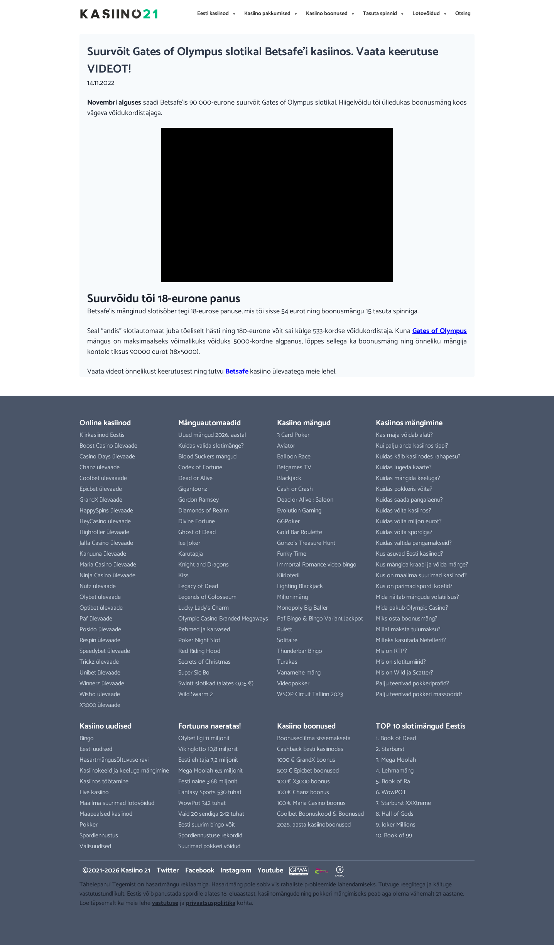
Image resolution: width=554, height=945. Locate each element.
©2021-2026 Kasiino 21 (116, 870)
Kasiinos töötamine (103, 781)
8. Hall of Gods (395, 814)
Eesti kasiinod (216, 14)
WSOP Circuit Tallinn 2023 (310, 694)
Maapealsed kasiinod (105, 814)
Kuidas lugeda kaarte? (404, 467)
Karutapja (190, 554)
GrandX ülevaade (100, 500)
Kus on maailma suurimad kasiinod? (421, 575)
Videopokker (293, 683)
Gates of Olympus (439, 331)
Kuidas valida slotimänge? (211, 446)
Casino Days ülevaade (107, 456)
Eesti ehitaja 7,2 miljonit (208, 760)
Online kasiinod (105, 423)
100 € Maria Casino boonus (311, 803)
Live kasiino (94, 792)
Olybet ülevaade (100, 597)
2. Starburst (390, 749)
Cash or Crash (295, 489)
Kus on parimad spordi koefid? (414, 586)
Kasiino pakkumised (271, 14)
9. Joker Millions (396, 825)
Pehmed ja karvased (204, 629)
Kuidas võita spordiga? (404, 532)
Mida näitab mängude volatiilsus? (417, 597)
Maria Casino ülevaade (107, 565)
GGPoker (288, 521)
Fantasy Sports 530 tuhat (210, 792)
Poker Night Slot (199, 640)
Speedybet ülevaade (104, 651)
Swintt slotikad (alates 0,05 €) (215, 683)
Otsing (463, 13)
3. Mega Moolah (396, 760)
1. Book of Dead (396, 738)
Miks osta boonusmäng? (406, 619)
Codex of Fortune (200, 467)
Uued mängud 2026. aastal (212, 435)
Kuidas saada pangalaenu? (409, 500)
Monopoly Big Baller (302, 608)
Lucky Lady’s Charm (203, 608)
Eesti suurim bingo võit (206, 825)
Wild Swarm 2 (195, 694)
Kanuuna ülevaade (102, 554)
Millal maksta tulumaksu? (408, 629)
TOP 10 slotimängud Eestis (420, 726)
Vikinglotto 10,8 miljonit (208, 749)
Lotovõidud (430, 14)
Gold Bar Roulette (299, 532)
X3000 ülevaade (99, 705)
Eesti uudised (95, 749)
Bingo (86, 738)
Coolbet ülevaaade (103, 478)
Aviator (286, 446)
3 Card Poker (293, 435)
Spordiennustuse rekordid (210, 835)
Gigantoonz (192, 489)
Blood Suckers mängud (207, 456)
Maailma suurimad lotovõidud (116, 803)
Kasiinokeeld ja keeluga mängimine (124, 771)
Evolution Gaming (299, 510)
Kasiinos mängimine (409, 423)
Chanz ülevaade (99, 467)
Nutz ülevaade (97, 586)
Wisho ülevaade (99, 694)
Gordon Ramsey (198, 500)
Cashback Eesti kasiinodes (310, 749)
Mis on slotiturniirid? (401, 662)
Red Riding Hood (199, 651)
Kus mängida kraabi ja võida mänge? (422, 565)
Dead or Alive (195, 478)
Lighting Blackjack (300, 586)
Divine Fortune (196, 521)
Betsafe (236, 371)
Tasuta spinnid (384, 14)
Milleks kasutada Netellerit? (411, 640)
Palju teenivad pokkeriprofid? (412, 683)
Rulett (284, 629)
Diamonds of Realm (203, 510)
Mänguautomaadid (209, 423)
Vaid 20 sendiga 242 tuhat (211, 814)
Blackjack (289, 478)
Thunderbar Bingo (299, 651)
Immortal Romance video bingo (316, 565)
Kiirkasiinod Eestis (102, 435)
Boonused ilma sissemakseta (314, 738)
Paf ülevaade (95, 619)
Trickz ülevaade (99, 662)
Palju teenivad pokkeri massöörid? (419, 694)
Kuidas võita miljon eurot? (409, 521)
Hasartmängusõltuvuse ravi (114, 760)
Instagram (235, 870)
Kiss (183, 575)
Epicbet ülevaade (100, 489)
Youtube (270, 870)
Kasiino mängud (304, 423)
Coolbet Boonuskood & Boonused (320, 814)
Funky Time (291, 554)
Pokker (88, 825)
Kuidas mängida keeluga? (408, 478)
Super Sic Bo (193, 673)
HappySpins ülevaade (106, 510)
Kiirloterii (288, 575)
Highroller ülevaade (104, 532)
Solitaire (287, 640)
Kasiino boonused (330, 14)
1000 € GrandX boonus (306, 760)
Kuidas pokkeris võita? (404, 489)
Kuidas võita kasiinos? (403, 510)
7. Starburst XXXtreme (403, 803)
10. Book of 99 (394, 835)
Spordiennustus (98, 835)
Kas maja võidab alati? (404, 435)
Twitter (168, 870)
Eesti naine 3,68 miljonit (207, 781)
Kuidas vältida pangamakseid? (414, 543)
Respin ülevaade (99, 640)
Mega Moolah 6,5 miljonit (210, 771)
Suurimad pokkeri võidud (209, 846)
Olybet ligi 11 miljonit (204, 738)
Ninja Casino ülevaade (107, 575)
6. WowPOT (391, 792)
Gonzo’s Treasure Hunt (306, 543)
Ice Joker (189, 543)
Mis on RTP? (391, 651)
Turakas (287, 662)
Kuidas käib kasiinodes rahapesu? (418, 456)
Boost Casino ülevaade (108, 446)
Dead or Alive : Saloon (305, 500)
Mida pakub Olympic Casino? (412, 608)
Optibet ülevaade (101, 608)
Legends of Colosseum (207, 597)
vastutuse (165, 903)
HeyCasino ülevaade (105, 521)
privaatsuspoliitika (210, 903)
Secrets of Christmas (204, 662)
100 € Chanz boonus (303, 792)
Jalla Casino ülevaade (106, 543)
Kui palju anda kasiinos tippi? (412, 446)
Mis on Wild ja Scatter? (404, 673)
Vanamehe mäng (299, 673)
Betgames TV (294, 467)
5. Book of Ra (393, 781)
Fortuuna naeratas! (209, 726)
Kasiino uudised (105, 726)
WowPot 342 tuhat (202, 803)
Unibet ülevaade (99, 673)
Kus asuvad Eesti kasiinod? (409, 554)
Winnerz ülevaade (101, 683)
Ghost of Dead (197, 532)
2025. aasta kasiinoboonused (314, 825)
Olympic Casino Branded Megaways (223, 619)
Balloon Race (294, 456)
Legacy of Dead (198, 586)
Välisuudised (95, 846)
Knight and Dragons (203, 565)
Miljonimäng (292, 597)
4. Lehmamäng (395, 771)
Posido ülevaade (100, 629)
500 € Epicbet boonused (308, 771)
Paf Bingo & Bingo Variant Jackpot (320, 619)
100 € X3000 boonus (303, 781)
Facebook (199, 870)
